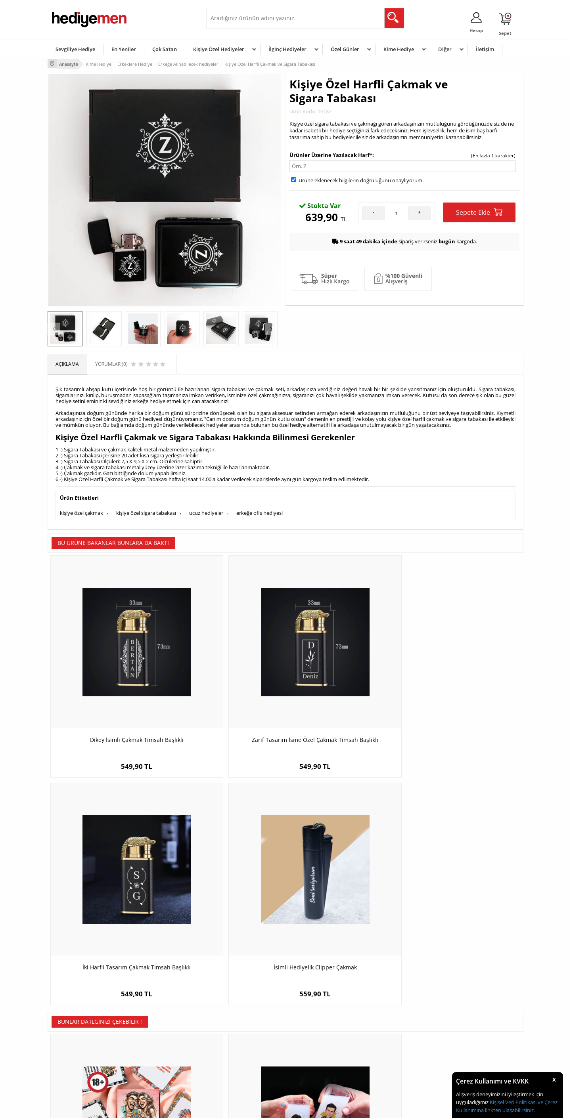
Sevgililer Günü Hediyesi (316, 1014)
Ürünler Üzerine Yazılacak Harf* (330, 153)
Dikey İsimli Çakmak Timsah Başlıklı (107, 676)
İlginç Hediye (383, 1074)
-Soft (243, 1108)
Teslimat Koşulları (71, 1014)
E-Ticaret (261, 1108)
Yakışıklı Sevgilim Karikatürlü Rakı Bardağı (226, 872)
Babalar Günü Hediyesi (314, 1074)
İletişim (485, 49)
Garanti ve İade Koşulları (78, 1050)
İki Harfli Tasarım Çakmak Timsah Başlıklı (345, 680)
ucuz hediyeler (206, 510)
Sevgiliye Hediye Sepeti (235, 1026)
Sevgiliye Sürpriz (149, 1062)
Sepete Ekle (479, 211)
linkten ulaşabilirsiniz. (509, 1110)
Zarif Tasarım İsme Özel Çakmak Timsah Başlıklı (226, 680)
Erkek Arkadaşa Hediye (156, 1026)
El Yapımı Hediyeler (152, 1050)
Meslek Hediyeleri (151, 1074)
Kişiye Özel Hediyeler (218, 49)
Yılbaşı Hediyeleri (308, 1038)
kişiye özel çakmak (81, 510)
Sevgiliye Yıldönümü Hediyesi (242, 1074)
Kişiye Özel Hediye (151, 1014)
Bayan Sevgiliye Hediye (235, 1062)
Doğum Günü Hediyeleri (316, 1026)
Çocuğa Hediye (385, 1038)
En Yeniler (123, 49)
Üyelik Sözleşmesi (71, 1026)
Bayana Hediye (385, 1026)
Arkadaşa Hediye (387, 1062)
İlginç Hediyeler (287, 49)
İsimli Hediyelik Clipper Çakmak (464, 676)
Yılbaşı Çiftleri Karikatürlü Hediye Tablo (464, 872)
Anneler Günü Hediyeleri (316, 1050)
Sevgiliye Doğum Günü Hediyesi (245, 1038)
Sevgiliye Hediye (75, 49)
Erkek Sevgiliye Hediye (235, 1050)
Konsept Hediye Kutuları (236, 1014)
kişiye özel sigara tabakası (146, 510)
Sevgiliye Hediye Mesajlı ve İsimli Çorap (345, 872)
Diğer (445, 49)
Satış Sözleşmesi (70, 1038)
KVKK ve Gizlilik (68, 1062)
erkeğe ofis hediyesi (259, 510)
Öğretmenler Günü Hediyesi (320, 1062)
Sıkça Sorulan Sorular (75, 1074)
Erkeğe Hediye (385, 1014)
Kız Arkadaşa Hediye (153, 1038)
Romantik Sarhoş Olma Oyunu (107, 868)
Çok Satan (164, 49)
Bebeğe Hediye (385, 1050)
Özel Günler (345, 49)
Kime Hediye (398, 49)
